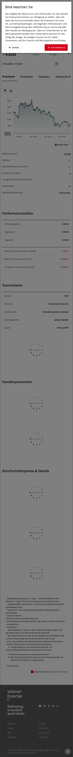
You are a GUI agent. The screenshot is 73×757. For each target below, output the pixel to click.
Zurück (13, 47)
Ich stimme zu (56, 47)
